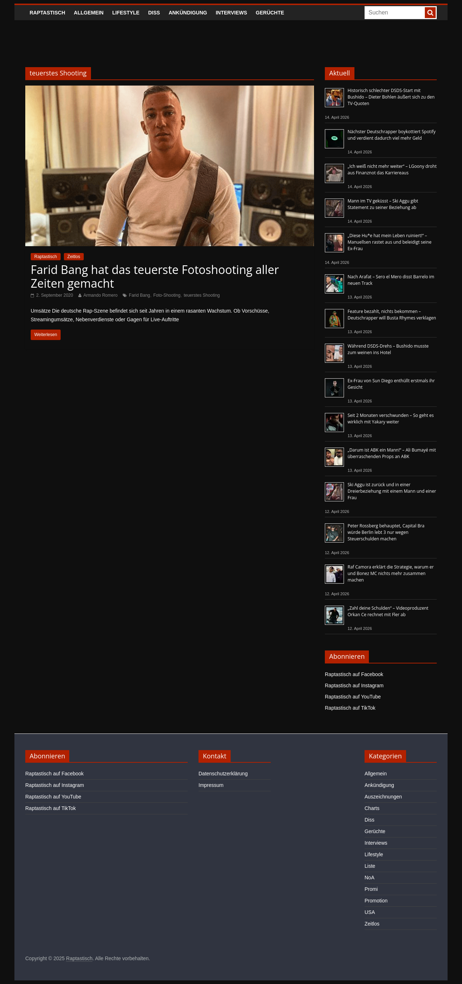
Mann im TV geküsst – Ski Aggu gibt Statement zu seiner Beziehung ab (383, 204)
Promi (371, 889)
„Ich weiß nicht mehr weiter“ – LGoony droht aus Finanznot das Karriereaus (392, 169)
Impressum (211, 785)
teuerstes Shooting (202, 295)
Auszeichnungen (383, 797)
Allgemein (89, 13)
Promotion (376, 901)
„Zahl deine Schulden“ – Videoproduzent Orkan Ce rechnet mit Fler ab (388, 611)
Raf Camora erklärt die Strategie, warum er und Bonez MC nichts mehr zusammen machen (391, 573)
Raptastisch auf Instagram (354, 685)
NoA (369, 877)
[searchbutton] (430, 12)
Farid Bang (139, 295)
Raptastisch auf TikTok (350, 708)
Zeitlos (73, 256)
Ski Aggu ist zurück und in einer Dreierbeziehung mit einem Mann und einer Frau (392, 491)
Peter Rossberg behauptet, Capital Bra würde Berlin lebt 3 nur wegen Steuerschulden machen (386, 532)
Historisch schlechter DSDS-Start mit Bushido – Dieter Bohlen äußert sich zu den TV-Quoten (391, 96)
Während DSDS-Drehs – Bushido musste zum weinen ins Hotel (388, 349)
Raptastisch (47, 13)
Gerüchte (270, 13)
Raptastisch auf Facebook (354, 674)
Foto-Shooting (166, 295)
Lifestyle (125, 13)
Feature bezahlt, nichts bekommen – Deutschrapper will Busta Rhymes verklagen (392, 314)
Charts (372, 808)
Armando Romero (100, 295)
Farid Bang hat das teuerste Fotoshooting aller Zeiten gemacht (155, 276)
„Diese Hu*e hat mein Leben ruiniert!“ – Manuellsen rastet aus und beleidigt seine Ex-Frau (389, 242)
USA (370, 912)
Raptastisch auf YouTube (353, 697)
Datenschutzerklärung (223, 773)
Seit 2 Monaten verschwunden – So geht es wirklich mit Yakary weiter (391, 418)
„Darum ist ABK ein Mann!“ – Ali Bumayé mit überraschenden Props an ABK (392, 453)
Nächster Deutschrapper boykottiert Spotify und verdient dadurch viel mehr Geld (392, 135)
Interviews (231, 13)
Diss (154, 13)
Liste (370, 866)
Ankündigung (188, 13)
